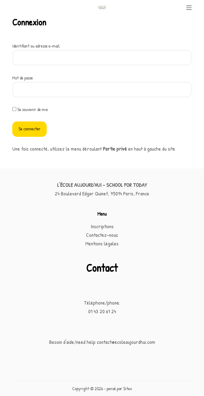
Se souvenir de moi (30, 109)
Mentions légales (102, 243)
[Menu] (189, 7)
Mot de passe (22, 78)
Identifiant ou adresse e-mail (36, 46)
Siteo (127, 388)
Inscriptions (102, 226)
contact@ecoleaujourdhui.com (126, 341)
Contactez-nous (102, 234)
